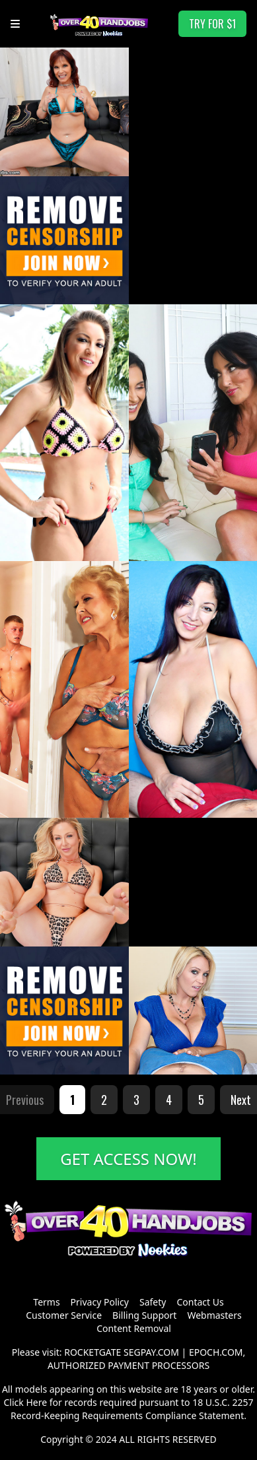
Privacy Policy (100, 1302)
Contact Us (199, 1302)
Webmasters (214, 1315)
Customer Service (64, 1315)
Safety (152, 1302)
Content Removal (133, 1328)
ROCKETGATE (92, 1352)
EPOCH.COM (216, 1352)
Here (36, 1402)
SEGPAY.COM (151, 1352)
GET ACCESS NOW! (128, 1159)
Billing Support (144, 1315)
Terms (46, 1302)
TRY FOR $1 (212, 24)
